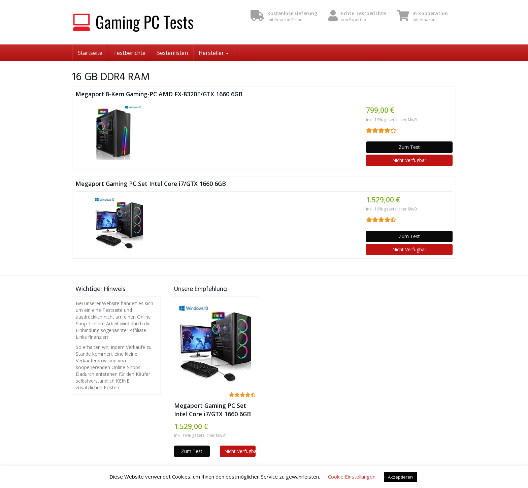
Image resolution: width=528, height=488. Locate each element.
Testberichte (129, 53)
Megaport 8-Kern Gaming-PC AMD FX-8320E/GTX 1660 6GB (158, 94)
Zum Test (409, 147)
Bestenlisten (172, 53)
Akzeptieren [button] (400, 477)
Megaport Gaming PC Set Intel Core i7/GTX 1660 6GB (150, 184)
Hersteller (214, 53)
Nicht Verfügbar (409, 160)
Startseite (90, 53)
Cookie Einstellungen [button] (351, 476)
